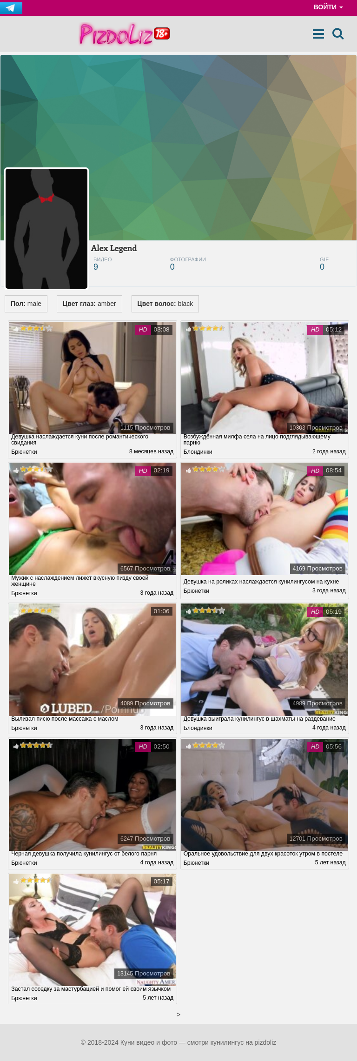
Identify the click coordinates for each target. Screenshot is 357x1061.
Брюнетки (24, 452)
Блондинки (198, 452)
